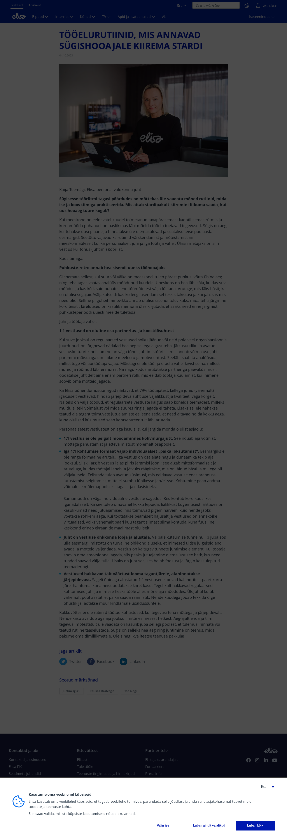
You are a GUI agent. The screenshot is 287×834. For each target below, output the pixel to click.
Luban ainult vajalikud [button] (209, 825)
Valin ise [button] (163, 825)
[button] (266, 786)
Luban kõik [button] (255, 825)
